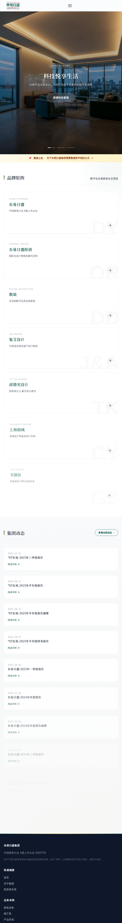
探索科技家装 (61, 97)
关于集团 (9, 883)
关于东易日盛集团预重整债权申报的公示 (68, 157)
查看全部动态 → (106, 534)
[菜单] (70, 5)
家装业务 (9, 907)
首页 (6, 877)
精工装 (7, 913)
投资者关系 (10, 889)
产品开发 (9, 919)
